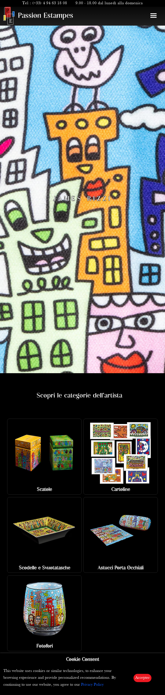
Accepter (142, 678)
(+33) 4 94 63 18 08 (49, 3)
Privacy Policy (92, 685)
